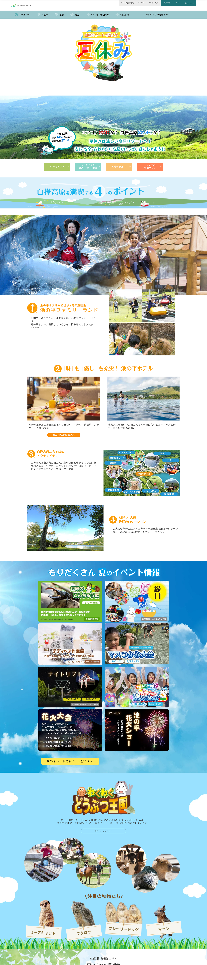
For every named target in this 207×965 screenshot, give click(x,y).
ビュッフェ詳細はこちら (64, 432)
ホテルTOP (24, 11)
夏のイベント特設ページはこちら (70, 758)
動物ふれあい (119, 164)
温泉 (61, 11)
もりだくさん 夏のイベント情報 (88, 164)
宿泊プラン (167, 3)
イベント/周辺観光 (100, 11)
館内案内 (124, 11)
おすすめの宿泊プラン (150, 164)
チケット (179, 3)
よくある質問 (153, 2)
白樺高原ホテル (158, 11)
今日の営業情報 (127, 2)
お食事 (45, 11)
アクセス (141, 2)
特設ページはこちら (103, 828)
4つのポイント (57, 164)
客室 (77, 11)
